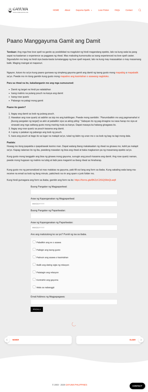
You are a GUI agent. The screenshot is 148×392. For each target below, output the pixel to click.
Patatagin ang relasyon (46, 272)
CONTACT (137, 386)
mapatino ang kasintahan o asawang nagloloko (84, 76)
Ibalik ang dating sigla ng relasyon (51, 264)
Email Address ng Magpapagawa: (48, 296)
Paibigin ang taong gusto (46, 249)
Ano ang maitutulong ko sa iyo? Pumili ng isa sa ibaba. (59, 234)
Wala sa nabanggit (43, 287)
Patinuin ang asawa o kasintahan (50, 257)
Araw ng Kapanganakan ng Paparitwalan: (52, 222)
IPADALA (37, 309)
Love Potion (103, 10)
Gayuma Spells (84, 10)
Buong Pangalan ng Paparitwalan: (48, 210)
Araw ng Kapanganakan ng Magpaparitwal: (53, 198)
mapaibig (120, 72)
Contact (129, 10)
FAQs (117, 10)
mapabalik (133, 72)
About (67, 10)
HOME (56, 10)
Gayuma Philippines (76, 385)
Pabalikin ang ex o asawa (47, 242)
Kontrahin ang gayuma (45, 279)
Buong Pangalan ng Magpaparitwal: (49, 186)
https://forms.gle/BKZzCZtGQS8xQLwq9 (95, 180)
